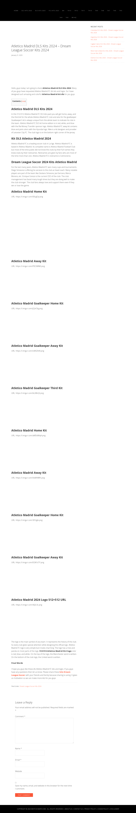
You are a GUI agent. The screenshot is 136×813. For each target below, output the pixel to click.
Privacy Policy (90, 809)
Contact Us (78, 809)
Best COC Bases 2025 (28, 3)
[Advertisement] (44, 30)
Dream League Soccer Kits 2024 (30, 686)
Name (18, 748)
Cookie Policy (103, 809)
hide (23, 101)
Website (18, 771)
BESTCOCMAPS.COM (38, 809)
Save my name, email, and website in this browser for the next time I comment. (43, 787)
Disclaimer (114, 809)
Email (18, 760)
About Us (68, 809)
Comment (20, 716)
